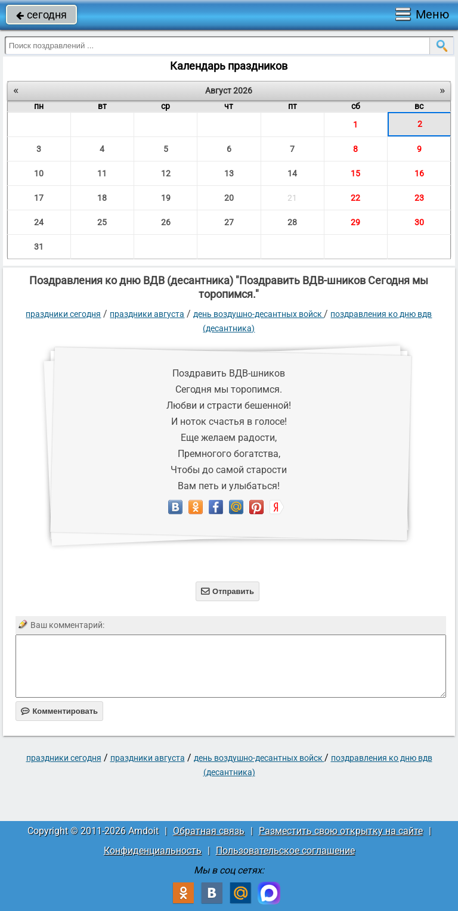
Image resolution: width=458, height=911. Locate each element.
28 (292, 222)
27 (229, 222)
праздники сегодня (63, 314)
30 (419, 222)
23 (419, 198)
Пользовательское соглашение (285, 850)
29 (355, 222)
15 (355, 173)
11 (102, 173)
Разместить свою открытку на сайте (341, 831)
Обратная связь (209, 831)
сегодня (41, 14)
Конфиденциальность (153, 850)
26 (166, 222)
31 (39, 246)
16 (419, 173)
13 (229, 173)
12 (166, 173)
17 (39, 198)
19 (166, 198)
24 (39, 222)
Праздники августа (147, 314)
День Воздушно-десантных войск (258, 314)
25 (102, 222)
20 (229, 198)
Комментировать (59, 711)
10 (39, 173)
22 (355, 198)
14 (292, 173)
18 (102, 198)
